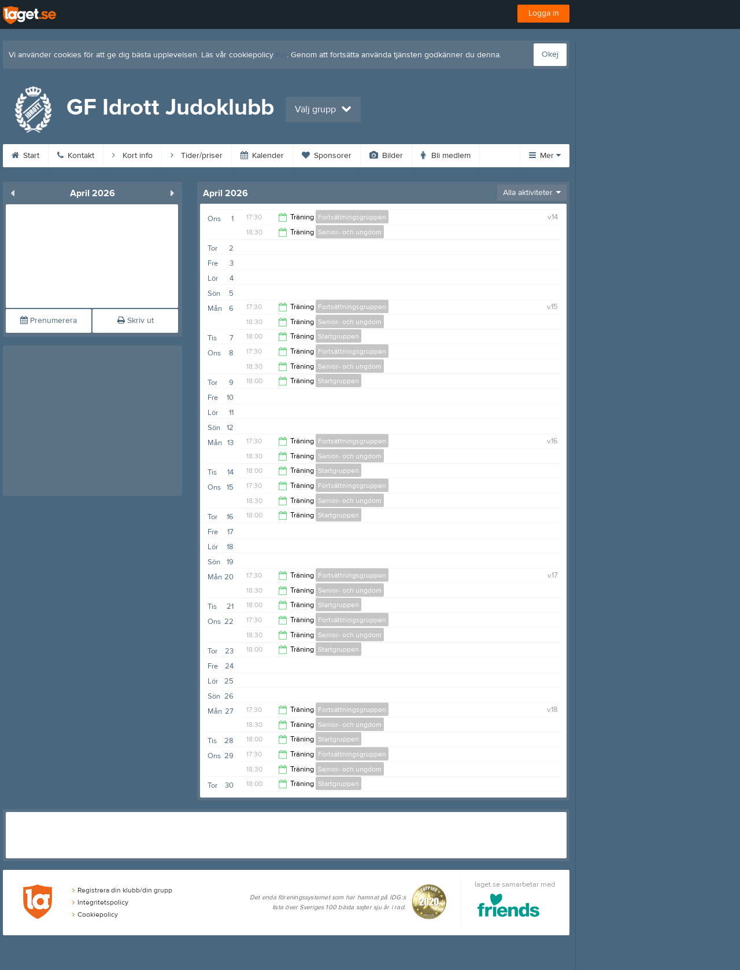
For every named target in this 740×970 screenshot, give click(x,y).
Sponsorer (327, 155)
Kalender (262, 155)
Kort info (132, 155)
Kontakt (75, 155)
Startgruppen (338, 336)
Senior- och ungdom (350, 232)
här (281, 55)
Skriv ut (135, 320)
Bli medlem (446, 155)
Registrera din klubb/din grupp (122, 890)
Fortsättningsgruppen (352, 217)
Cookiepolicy (95, 914)
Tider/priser (197, 155)
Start (25, 155)
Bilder (386, 155)
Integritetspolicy (100, 902)
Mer (545, 155)
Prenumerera (48, 320)
